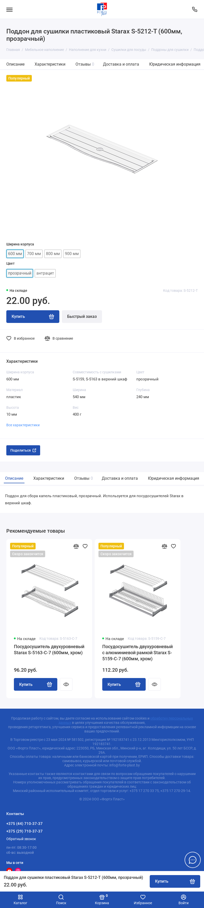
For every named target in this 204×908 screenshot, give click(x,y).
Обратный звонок (21, 839)
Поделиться (23, 450)
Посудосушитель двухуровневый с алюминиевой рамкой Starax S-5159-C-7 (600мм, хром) (137, 652)
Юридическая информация (174, 64)
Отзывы (84, 64)
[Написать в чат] (192, 859)
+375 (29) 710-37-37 (24, 831)
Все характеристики (23, 425)
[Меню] (9, 9)
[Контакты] (194, 9)
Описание (15, 64)
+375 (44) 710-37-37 (24, 823)
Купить (35, 684)
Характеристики (50, 64)
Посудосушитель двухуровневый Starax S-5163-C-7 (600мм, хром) (49, 649)
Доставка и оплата (121, 64)
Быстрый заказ (82, 316)
